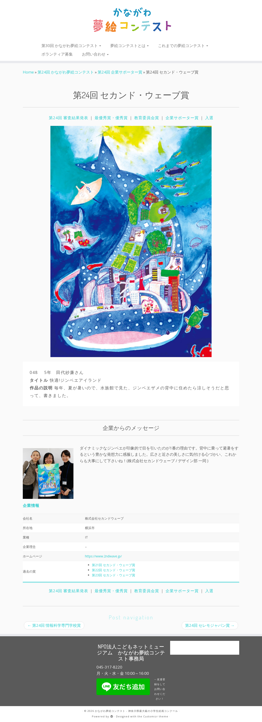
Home (28, 72)
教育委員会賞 (146, 117)
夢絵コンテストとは (129, 45)
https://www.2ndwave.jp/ (103, 556)
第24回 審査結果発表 (69, 117)
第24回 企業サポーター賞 (120, 72)
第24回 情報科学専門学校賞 (54, 625)
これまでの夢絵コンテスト (183, 45)
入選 (209, 117)
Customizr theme (155, 716)
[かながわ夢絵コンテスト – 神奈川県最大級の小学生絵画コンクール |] (131, 20)
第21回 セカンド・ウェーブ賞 (113, 565)
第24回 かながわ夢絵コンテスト (66, 72)
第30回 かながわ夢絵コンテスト (71, 45)
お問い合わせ (95, 54)
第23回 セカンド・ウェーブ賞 (113, 575)
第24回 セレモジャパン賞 (210, 625)
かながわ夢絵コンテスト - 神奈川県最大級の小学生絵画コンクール (136, 711)
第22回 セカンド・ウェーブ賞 (113, 570)
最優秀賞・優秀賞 (111, 117)
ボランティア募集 (57, 54)
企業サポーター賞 (182, 117)
